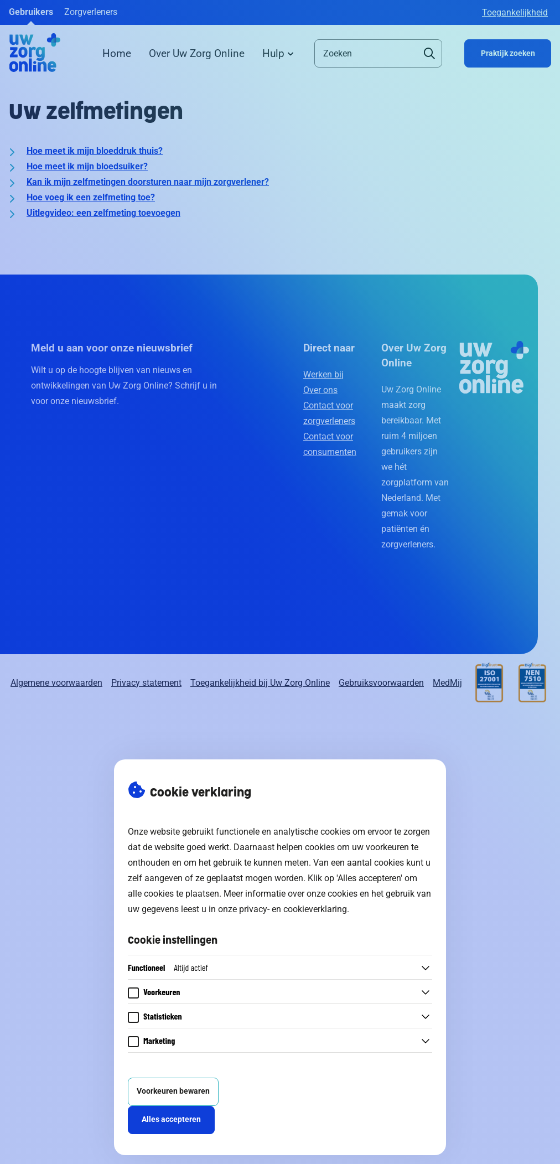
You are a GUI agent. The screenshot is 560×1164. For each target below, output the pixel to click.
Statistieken (162, 1016)
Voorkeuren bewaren (173, 1091)
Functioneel (168, 967)
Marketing (159, 1040)
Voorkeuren (161, 991)
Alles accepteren (171, 1119)
